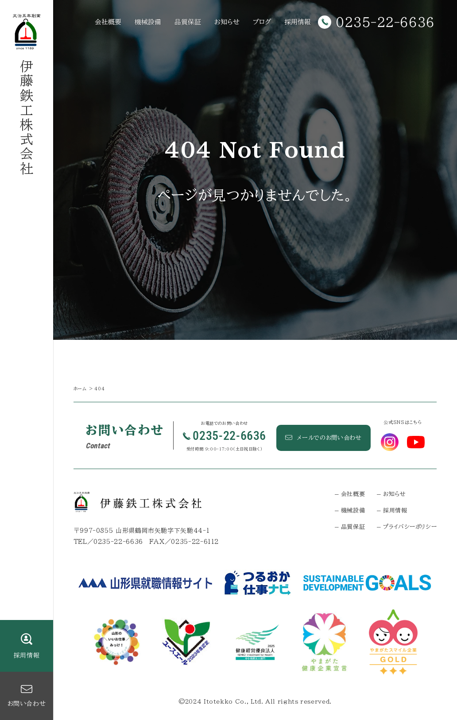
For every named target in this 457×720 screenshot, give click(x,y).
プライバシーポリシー (410, 527)
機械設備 (148, 22)
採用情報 (297, 22)
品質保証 (187, 22)
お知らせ (227, 22)
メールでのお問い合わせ (323, 438)
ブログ (262, 22)
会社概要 (108, 22)
